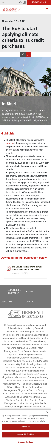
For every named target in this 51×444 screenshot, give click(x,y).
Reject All (25, 439)
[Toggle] (47, 9)
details (9, 144)
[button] (20, 2)
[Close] (47, 425)
